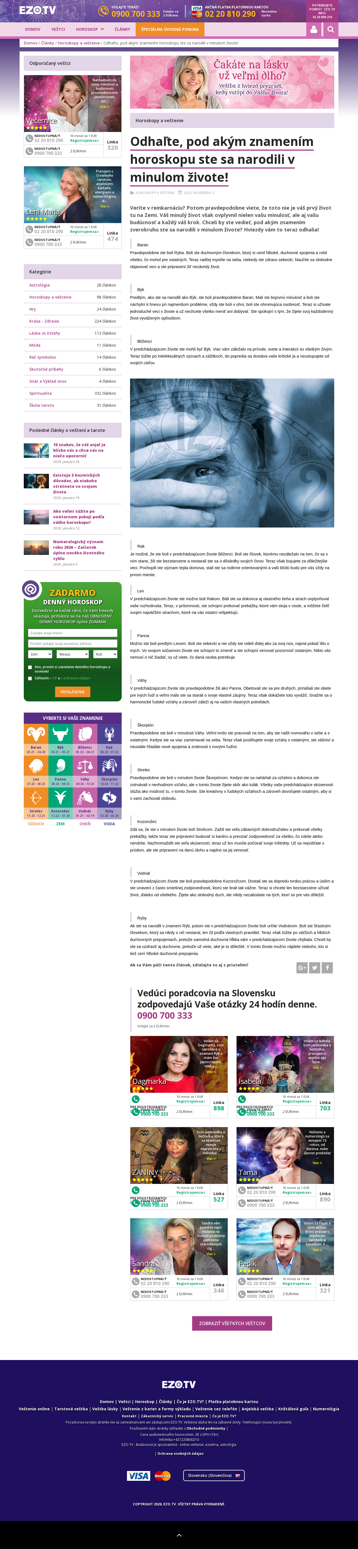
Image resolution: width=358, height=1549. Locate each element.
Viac (211, 1071)
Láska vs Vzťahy (44, 333)
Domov (32, 29)
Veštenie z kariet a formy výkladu (157, 1408)
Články (122, 29)
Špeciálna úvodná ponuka (170, 29)
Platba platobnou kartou (233, 1401)
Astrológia (39, 285)
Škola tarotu (41, 405)
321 (325, 1290)
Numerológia (326, 1408)
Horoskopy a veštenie (79, 43)
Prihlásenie (73, 691)
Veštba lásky (105, 1408)
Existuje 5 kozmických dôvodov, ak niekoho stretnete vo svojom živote (76, 483)
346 (218, 1290)
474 (112, 238)
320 (112, 147)
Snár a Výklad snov (47, 381)
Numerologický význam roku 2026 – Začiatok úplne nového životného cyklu (78, 550)
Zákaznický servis (157, 1416)
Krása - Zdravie (44, 321)
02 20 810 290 (261, 1192)
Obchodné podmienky (206, 1428)
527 (218, 1199)
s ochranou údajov (75, 678)
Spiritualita (40, 393)
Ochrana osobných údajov (180, 1453)
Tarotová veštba (71, 1408)
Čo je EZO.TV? (190, 1401)
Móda (35, 345)
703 (325, 1108)
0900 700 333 (164, 1015)
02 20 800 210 (322, 17)
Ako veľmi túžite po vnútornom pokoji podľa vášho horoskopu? (78, 517)
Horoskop (87, 29)
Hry (32, 309)
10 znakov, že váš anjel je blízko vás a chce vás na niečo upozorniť (79, 450)
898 (218, 1108)
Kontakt (129, 1416)
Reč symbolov (42, 357)
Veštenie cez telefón (216, 1408)
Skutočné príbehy (46, 369)
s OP (53, 678)
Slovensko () (214, 1475)
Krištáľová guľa (293, 1408)
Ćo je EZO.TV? (224, 1416)
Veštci (58, 29)
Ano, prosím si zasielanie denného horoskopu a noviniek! (69, 669)
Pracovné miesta (193, 1416)
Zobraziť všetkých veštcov (232, 1323)
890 (325, 1199)
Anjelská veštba (258, 1408)
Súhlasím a (59, 678)
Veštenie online (34, 1408)
